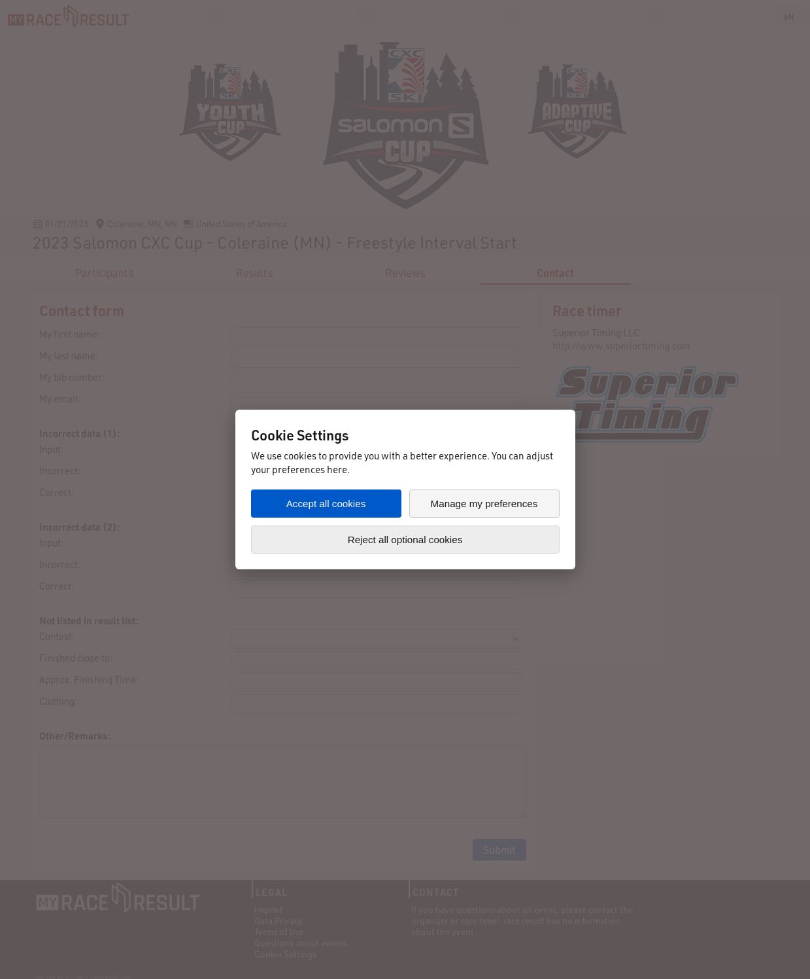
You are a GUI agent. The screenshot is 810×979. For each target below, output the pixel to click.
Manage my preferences (484, 503)
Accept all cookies (326, 503)
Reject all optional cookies (405, 539)
